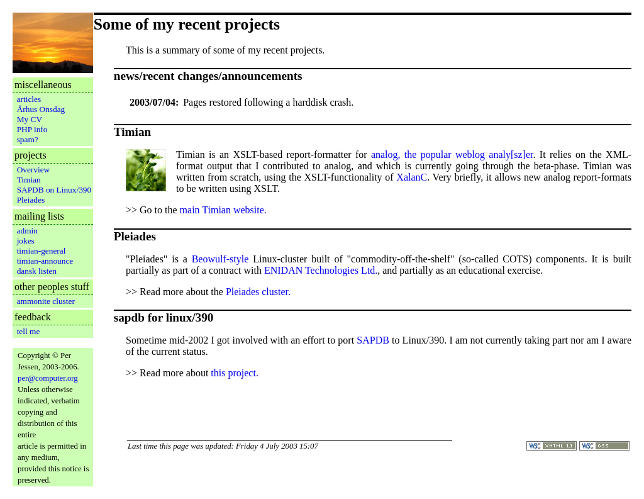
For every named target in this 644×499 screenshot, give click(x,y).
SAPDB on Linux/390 (54, 189)
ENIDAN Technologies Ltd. (320, 270)
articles (29, 99)
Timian (29, 179)
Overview (33, 169)
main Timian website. (223, 210)
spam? (27, 139)
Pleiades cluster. (258, 291)
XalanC (411, 177)
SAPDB (373, 340)
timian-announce (45, 261)
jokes (26, 240)
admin (27, 230)
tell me (28, 331)
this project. (234, 372)
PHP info (32, 129)
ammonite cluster (46, 301)
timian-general (41, 250)
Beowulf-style (220, 259)
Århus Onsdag (41, 109)
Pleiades (31, 200)
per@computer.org (48, 378)
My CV (29, 119)
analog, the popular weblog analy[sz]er (452, 154)
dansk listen (37, 271)
